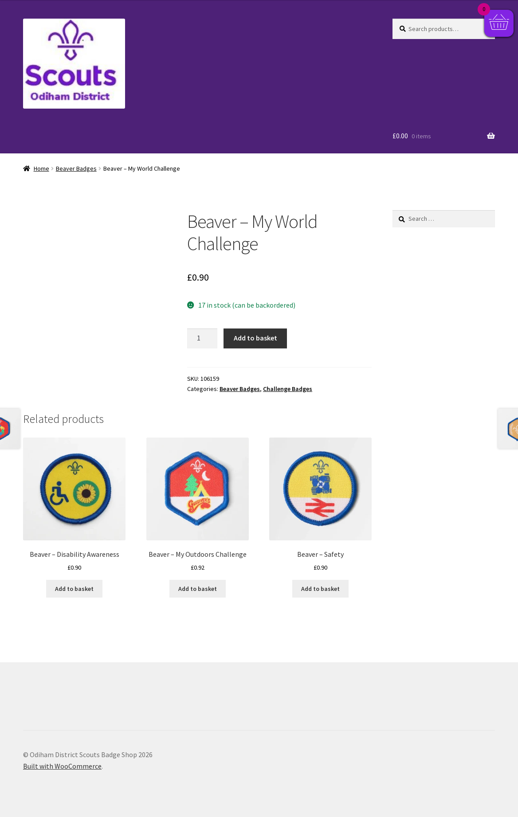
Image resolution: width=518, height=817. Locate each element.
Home (41, 168)
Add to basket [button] (74, 589)
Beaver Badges (76, 168)
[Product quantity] (202, 338)
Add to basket (255, 337)
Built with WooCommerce (62, 766)
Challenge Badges (287, 389)
